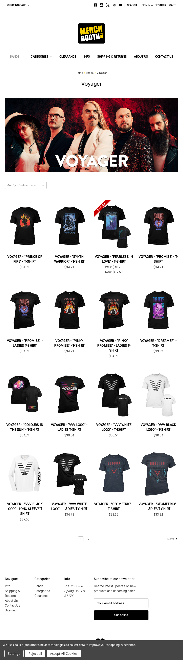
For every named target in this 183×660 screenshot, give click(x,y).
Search (132, 5)
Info (86, 56)
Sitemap (11, 610)
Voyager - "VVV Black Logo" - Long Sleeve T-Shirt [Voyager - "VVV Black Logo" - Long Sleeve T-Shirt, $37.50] (24, 509)
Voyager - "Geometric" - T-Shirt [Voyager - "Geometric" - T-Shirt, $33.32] (114, 506)
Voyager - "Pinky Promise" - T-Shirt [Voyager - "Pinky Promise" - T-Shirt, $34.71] (69, 343)
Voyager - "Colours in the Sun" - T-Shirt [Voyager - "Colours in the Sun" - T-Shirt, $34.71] (24, 427)
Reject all (35, 653)
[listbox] (32, 185)
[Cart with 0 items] (172, 5)
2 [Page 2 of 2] (88, 539)
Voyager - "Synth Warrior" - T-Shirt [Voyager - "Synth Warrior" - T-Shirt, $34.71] (69, 259)
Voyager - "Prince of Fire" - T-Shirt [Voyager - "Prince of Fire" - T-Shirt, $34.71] (24, 259)
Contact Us (164, 56)
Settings (14, 653)
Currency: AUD (18, 5)
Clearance (67, 56)
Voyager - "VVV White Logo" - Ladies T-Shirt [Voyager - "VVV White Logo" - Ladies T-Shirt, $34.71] (69, 506)
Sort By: (11, 185)
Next (172, 539)
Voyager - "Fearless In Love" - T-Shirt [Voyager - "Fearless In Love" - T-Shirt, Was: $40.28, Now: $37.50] (114, 259)
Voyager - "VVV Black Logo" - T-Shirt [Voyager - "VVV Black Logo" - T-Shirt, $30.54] (158, 427)
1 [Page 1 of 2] (81, 539)
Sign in (146, 5)
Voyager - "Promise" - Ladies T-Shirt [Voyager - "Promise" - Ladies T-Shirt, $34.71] (25, 343)
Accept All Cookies (64, 653)
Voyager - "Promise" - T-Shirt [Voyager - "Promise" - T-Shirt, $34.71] (158, 259)
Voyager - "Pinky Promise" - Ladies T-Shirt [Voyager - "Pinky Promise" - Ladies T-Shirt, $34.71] (113, 345)
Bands (16, 56)
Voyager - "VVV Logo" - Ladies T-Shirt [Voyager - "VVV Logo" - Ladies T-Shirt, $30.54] (69, 427)
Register (160, 5)
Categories (41, 56)
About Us (141, 56)
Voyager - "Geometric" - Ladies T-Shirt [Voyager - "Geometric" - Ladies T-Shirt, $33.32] (158, 506)
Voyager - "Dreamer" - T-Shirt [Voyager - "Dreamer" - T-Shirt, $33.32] (158, 343)
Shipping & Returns (112, 56)
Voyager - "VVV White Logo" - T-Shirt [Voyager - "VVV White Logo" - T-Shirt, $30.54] (113, 427)
